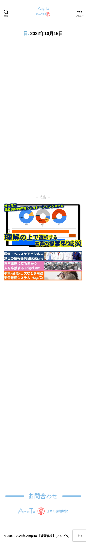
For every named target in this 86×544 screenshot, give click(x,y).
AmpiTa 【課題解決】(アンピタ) (47, 536)
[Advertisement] (43, 329)
